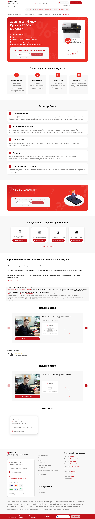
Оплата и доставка (43, 455)
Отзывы (67, 9)
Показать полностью (12, 280)
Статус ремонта (63, 2)
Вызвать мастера (27, 338)
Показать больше (47, 246)
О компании (29, 9)
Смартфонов (41, 492)
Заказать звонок (76, 2)
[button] (86, 328)
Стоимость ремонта (43, 452)
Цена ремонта (47, 9)
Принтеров (49, 490)
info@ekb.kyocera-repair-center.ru (22, 427)
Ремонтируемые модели (44, 465)
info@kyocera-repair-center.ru (18, 468)
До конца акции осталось (33, 516)
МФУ (39, 490)
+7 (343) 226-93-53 (42, 3)
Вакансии (55, 9)
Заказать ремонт (19, 240)
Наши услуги (41, 467)
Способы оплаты (42, 474)
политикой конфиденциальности (39, 57)
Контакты (61, 9)
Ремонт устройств (39, 9)
